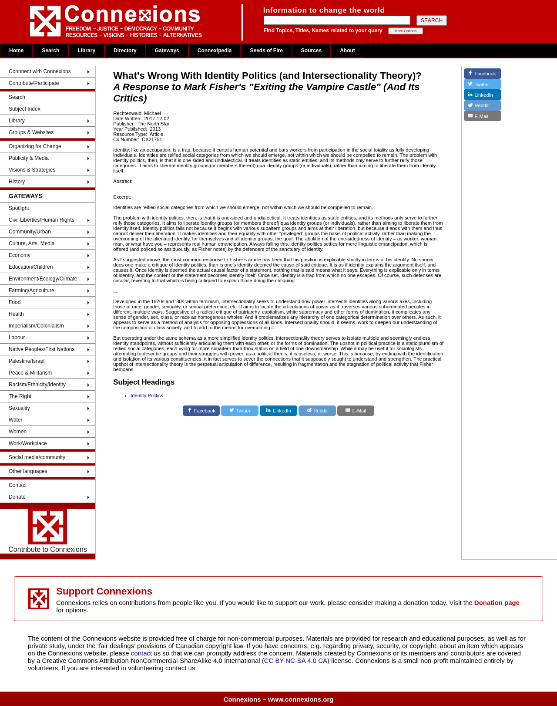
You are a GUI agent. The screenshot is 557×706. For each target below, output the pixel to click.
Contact (18, 485)
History (17, 182)
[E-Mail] (356, 410)
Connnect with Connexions (40, 71)
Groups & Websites (31, 132)
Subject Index (24, 109)
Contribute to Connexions (47, 531)
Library (86, 50)
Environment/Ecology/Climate (43, 279)
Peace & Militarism (30, 373)
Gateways (167, 50)
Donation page (497, 602)
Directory (125, 50)
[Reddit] (317, 410)
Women (18, 432)
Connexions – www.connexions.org (279, 699)
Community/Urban (30, 232)
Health (16, 314)
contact (142, 653)
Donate (17, 497)
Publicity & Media (29, 158)
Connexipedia (215, 50)
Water (16, 420)
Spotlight (19, 208)
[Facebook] (201, 410)
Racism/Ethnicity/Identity (37, 385)
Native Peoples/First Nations (41, 349)
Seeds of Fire (266, 50)
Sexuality (19, 408)
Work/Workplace (28, 443)
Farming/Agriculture (31, 290)
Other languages (28, 471)
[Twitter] (239, 410)
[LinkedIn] (278, 410)
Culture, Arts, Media (31, 243)
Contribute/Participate (34, 83)
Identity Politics (147, 395)
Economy (19, 255)
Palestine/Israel (26, 361)
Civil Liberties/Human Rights (41, 220)
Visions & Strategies (32, 170)
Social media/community (37, 457)
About (347, 50)
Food (14, 302)
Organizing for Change (35, 146)
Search (50, 50)
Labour (17, 337)
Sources (311, 50)
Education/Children (31, 267)
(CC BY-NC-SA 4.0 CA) (295, 660)
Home (16, 50)
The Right (20, 396)
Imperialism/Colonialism (36, 326)
